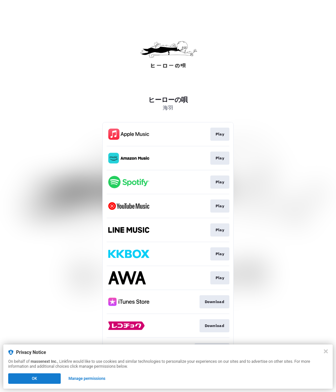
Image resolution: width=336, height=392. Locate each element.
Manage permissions (87, 378)
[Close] (326, 351)
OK (34, 378)
